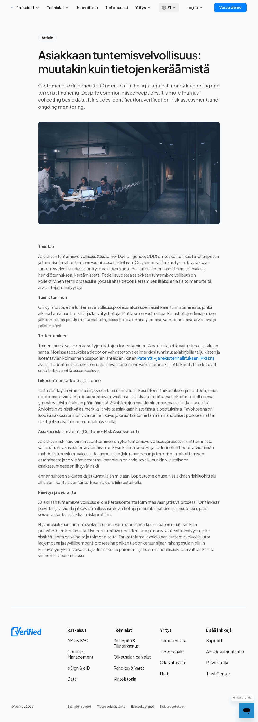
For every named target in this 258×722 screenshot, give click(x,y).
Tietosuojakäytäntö (111, 706)
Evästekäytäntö (142, 706)
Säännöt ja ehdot (79, 706)
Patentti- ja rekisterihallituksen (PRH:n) (175, 358)
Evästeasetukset (172, 706)
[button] (28, 7)
